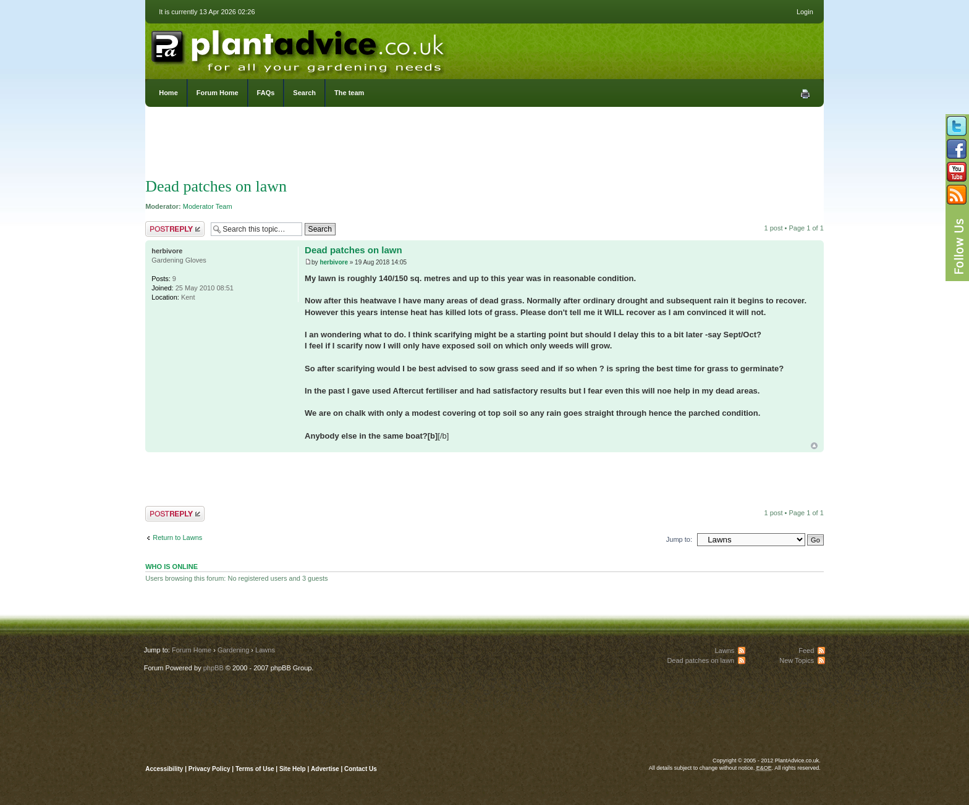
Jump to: (679, 539)
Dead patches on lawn (216, 186)
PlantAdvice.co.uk (299, 48)
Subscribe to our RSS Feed (957, 194)
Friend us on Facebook (957, 149)
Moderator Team (207, 206)
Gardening (233, 650)
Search (304, 92)
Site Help (292, 768)
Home (168, 92)
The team (349, 92)
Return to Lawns (177, 537)
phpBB (213, 668)
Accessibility (164, 768)
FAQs (266, 92)
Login (805, 11)
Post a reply (175, 229)
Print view (805, 94)
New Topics (796, 660)
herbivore (333, 262)
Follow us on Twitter (957, 126)
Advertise (325, 768)
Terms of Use (254, 768)
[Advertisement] (484, 145)
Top (814, 445)
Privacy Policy (210, 768)
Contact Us (360, 768)
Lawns (265, 650)
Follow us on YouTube (957, 172)
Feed (806, 650)
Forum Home (218, 92)
